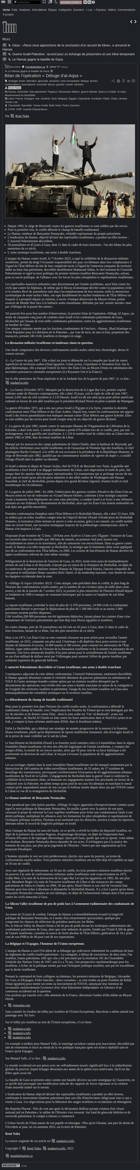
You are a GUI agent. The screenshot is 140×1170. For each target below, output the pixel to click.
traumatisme (28, 84)
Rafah (106, 98)
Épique (52, 9)
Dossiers (78, 9)
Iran (16, 102)
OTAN (11, 109)
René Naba (14, 87)
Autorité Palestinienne (35, 109)
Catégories (65, 9)
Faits (14, 9)
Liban (11, 98)
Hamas (12, 91)
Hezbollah (22, 91)
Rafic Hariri (55, 105)
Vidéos (112, 9)
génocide (43, 80)
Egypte (73, 98)
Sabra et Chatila (107, 91)
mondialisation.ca (35, 66)
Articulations (39, 9)
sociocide (41, 84)
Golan (114, 98)
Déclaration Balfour (69, 91)
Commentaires (126, 9)
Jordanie (45, 98)
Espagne (29, 98)
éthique (85, 80)
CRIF (19, 109)
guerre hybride (89, 91)
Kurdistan (96, 98)
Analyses (24, 9)
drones (94, 80)
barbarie (78, 84)
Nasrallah (26, 105)
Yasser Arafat (40, 105)
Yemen (8, 102)
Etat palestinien (38, 91)
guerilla (60, 84)
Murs (6, 39)
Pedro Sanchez (71, 105)
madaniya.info (19, 382)
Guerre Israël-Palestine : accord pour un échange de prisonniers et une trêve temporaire (71, 54)
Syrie (54, 98)
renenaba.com (21, 1005)
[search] (27, 2)
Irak (37, 98)
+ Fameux (100, 9)
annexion (54, 80)
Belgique (63, 98)
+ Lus (89, 9)
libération (32, 80)
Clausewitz (14, 105)
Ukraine (123, 98)
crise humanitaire (70, 80)
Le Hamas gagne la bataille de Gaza (35, 59)
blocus (51, 84)
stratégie (13, 80)
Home (6, 9)
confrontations (12, 84)
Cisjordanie (84, 98)
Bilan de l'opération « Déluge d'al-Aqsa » (43, 75)
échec (22, 80)
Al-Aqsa (121, 91)
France (19, 98)
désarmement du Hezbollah (20, 95)
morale (69, 84)
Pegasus (52, 91)
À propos (8, 14)
